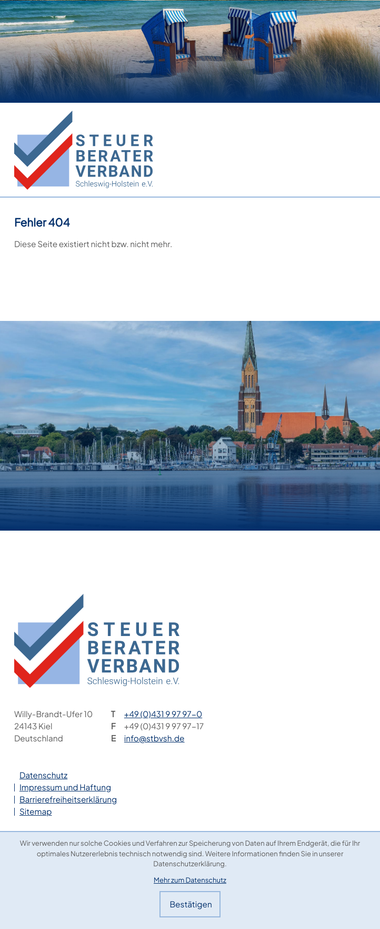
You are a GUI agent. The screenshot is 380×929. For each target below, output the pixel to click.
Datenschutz (43, 775)
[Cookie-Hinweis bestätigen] (189, 904)
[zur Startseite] (83, 150)
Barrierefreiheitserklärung (68, 800)
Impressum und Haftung (65, 788)
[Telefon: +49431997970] (163, 714)
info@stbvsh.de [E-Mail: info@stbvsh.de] (154, 739)
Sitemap (35, 812)
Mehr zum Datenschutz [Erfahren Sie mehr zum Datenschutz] (190, 879)
